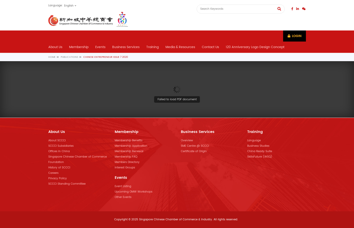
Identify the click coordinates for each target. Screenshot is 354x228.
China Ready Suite (259, 151)
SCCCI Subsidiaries (61, 146)
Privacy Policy (57, 178)
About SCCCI (57, 140)
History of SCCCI (59, 167)
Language (254, 140)
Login (294, 36)
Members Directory (127, 162)
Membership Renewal (129, 151)
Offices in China (59, 151)
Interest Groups (125, 167)
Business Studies (258, 146)
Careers (53, 173)
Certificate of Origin (194, 151)
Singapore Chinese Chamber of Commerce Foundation (77, 159)
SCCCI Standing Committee (67, 184)
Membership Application (131, 146)
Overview (187, 140)
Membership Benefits (128, 140)
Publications (69, 57)
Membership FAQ (126, 157)
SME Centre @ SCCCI (195, 146)
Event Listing (123, 186)
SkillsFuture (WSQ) (259, 157)
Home (52, 57)
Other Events (123, 197)
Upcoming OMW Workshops (133, 192)
